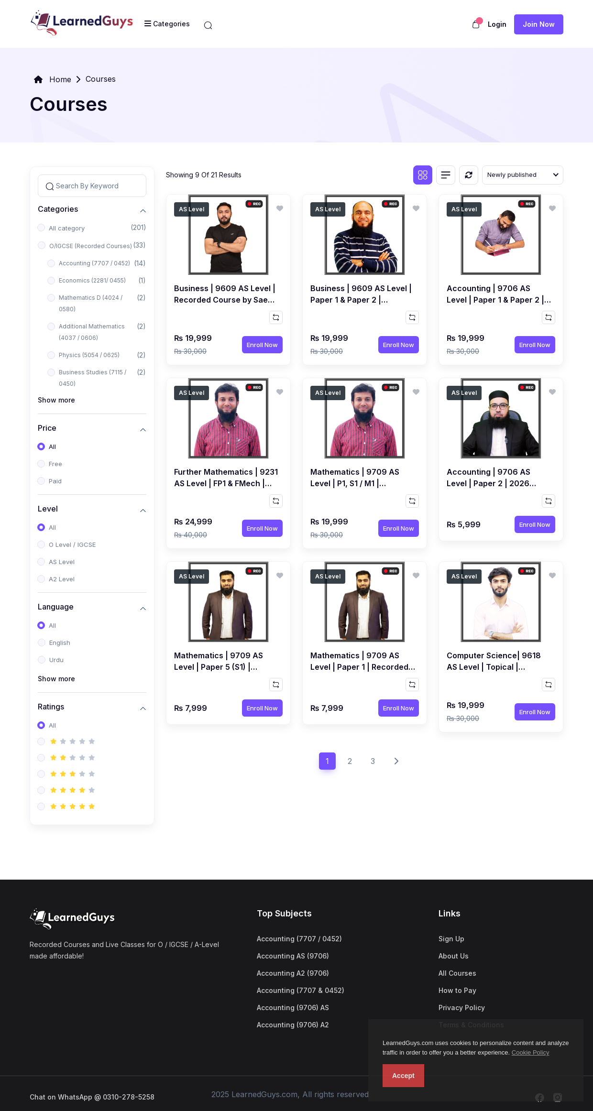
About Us (454, 956)
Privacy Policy (462, 1007)
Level (48, 508)
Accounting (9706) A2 (293, 1025)
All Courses (457, 973)
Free (55, 464)
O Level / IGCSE (72, 544)
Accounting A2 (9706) (293, 973)
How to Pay (457, 990)
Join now (539, 24)
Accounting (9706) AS (293, 1007)
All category (67, 228)
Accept (403, 1075)
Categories (58, 209)
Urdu (56, 660)
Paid (55, 481)
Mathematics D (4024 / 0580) (90, 303)
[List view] (445, 175)
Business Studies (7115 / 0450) (92, 378)
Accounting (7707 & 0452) (300, 990)
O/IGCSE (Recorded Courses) (90, 246)
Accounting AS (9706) (293, 956)
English (59, 642)
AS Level (62, 562)
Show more (56, 400)
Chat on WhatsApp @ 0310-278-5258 (92, 1097)
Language (56, 606)
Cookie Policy (530, 1052)
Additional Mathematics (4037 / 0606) (92, 332)
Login (497, 24)
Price (47, 428)
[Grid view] (422, 175)
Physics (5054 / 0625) (89, 355)
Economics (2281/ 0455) (92, 280)
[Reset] (468, 175)
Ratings (51, 706)
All (52, 446)
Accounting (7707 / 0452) (94, 263)
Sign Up (451, 939)
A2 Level (62, 579)
